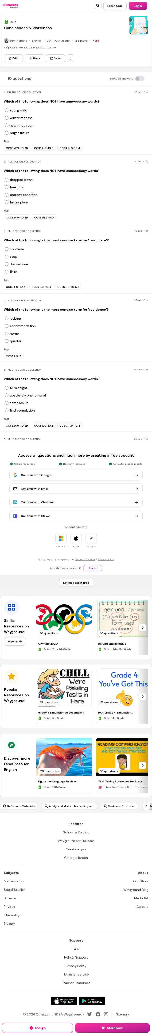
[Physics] (9, 906)
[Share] (34, 58)
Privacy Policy (106, 559)
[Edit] (13, 58)
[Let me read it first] (76, 583)
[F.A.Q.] (76, 949)
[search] (97, 5)
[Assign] (37, 1028)
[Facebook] (98, 1014)
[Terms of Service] (76, 974)
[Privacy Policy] (76, 966)
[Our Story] (140, 881)
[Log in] (138, 6)
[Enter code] (115, 6)
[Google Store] (92, 1001)
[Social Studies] (14, 890)
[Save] (55, 58)
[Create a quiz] (76, 849)
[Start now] (112, 1028)
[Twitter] (89, 1014)
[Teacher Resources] (76, 983)
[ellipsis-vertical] (70, 58)
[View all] (15, 642)
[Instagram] (106, 1014)
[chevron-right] (142, 627)
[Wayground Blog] (135, 890)
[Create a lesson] (76, 858)
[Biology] (9, 923)
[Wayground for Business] (76, 841)
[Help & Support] (76, 957)
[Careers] (142, 906)
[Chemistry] (11, 915)
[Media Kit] (141, 898)
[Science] (10, 898)
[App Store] (64, 1001)
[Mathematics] (14, 881)
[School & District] (76, 832)
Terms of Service (85, 559)
